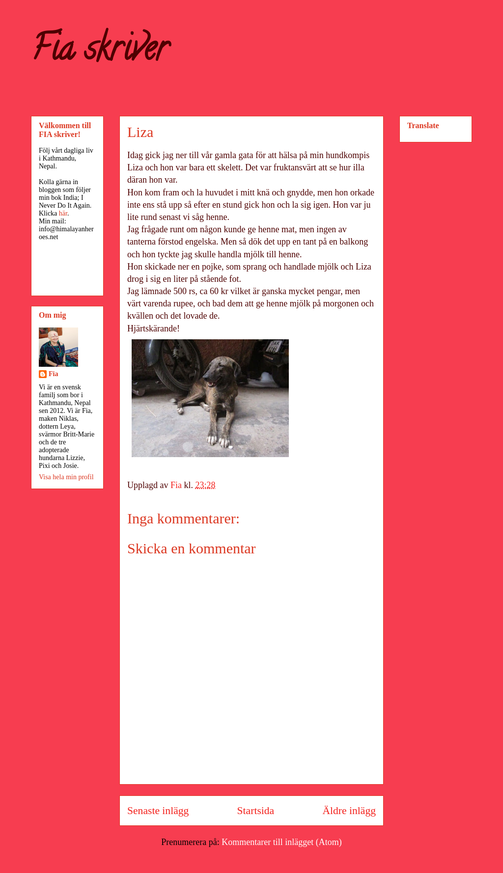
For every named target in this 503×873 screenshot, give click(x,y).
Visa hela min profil (66, 477)
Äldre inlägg (349, 811)
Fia (53, 374)
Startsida (256, 811)
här (63, 213)
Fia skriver (99, 52)
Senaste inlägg (158, 811)
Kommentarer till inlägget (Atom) (281, 842)
